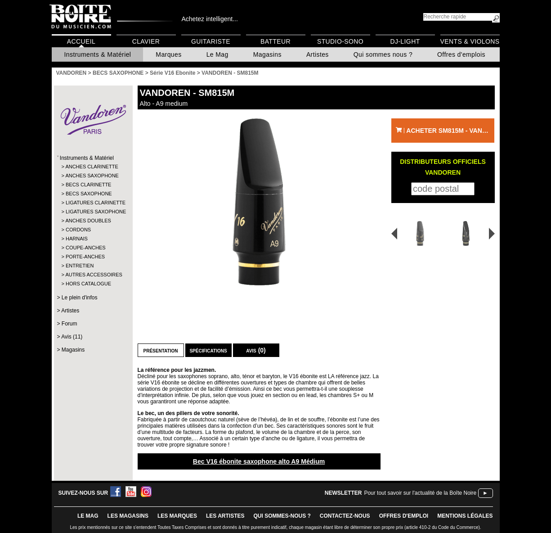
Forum (69, 324)
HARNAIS (77, 238)
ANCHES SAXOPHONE (92, 175)
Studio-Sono (340, 41)
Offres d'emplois (461, 54)
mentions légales (465, 516)
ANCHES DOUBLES (88, 220)
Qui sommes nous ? (383, 54)
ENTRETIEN (80, 265)
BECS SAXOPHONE (89, 193)
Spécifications (208, 350)
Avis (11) (71, 337)
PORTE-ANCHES (85, 256)
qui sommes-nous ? (282, 516)
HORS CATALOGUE (88, 283)
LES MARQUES (177, 516)
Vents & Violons (470, 41)
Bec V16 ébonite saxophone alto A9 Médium (259, 461)
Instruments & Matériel (97, 54)
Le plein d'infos (80, 297)
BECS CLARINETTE (88, 184)
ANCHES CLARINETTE (91, 166)
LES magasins (128, 516)
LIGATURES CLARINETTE (93, 202)
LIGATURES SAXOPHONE (93, 211)
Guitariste (210, 41)
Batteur (275, 41)
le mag (88, 516)
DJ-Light (405, 41)
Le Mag (217, 54)
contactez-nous (345, 516)
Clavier (146, 41)
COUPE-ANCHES (86, 247)
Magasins (267, 54)
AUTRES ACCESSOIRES (92, 274)
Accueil (81, 41)
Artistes (317, 54)
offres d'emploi (404, 516)
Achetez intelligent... (210, 19)
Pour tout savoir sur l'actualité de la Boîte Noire (420, 493)
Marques (168, 54)
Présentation (160, 350)
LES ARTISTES (225, 516)
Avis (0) (256, 350)
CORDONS (78, 229)
